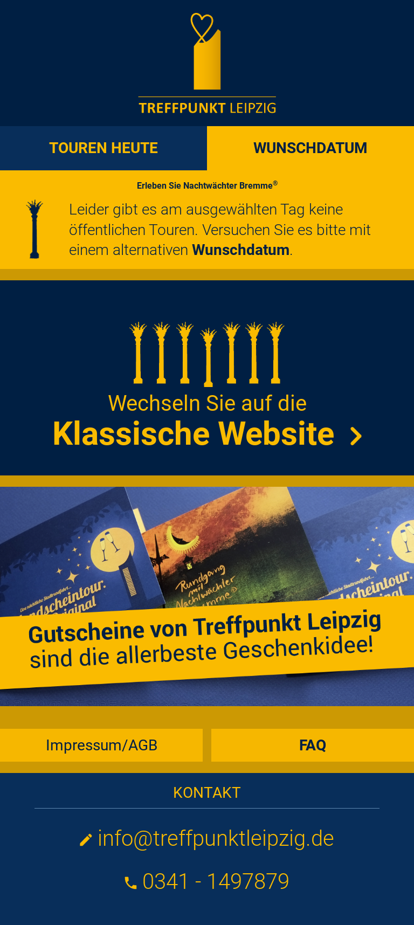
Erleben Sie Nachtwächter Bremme (207, 186)
